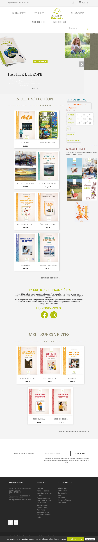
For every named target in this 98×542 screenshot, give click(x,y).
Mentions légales (42, 491)
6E (90, 123)
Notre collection (19, 13)
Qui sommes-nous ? (78, 13)
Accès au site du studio (77, 99)
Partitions (70, 134)
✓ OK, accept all (75, 539)
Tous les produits (51, 277)
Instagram (16, 522)
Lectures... (25, 143)
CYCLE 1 (71, 114)
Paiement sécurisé (43, 498)
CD (68, 128)
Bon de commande (73, 140)
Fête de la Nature (48, 143)
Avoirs (60, 495)
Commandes (62, 493)
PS (78, 114)
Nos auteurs (39, 13)
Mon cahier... (39, 419)
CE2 (90, 118)
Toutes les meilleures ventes (74, 431)
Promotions (40, 510)
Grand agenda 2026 (25, 183)
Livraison (39, 488)
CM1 (78, 123)
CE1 (84, 118)
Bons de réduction (64, 500)
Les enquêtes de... (27, 378)
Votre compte (65, 482)
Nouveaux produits (43, 512)
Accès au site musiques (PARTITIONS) (77, 106)
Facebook (10, 522)
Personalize (90, 539)
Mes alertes (62, 502)
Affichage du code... (25, 224)
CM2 (85, 123)
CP (78, 118)
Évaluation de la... (48, 224)
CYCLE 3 (71, 123)
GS (90, 114)
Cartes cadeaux (59, 22)
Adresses (61, 498)
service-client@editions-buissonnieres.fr (20, 499)
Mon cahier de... (50, 378)
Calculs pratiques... (48, 183)
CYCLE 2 (71, 118)
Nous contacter (38, 22)
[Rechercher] (79, 28)
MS (84, 114)
